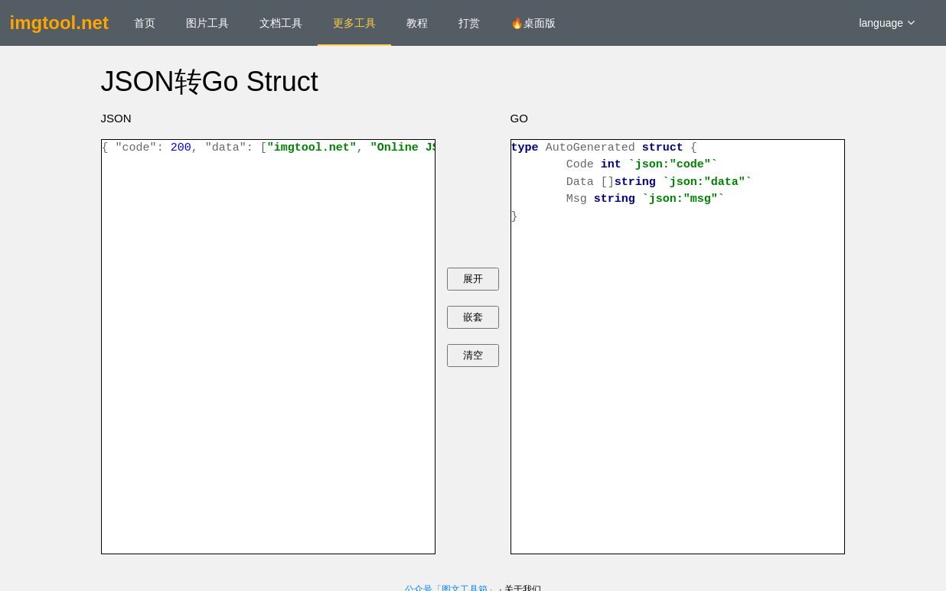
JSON (116, 118)
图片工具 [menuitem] (207, 23)
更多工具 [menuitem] (354, 23)
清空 (473, 355)
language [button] (887, 23)
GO (519, 118)
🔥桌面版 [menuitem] (533, 23)
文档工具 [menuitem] (280, 23)
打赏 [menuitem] (469, 23)
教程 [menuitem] (417, 23)
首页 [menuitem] (144, 23)
